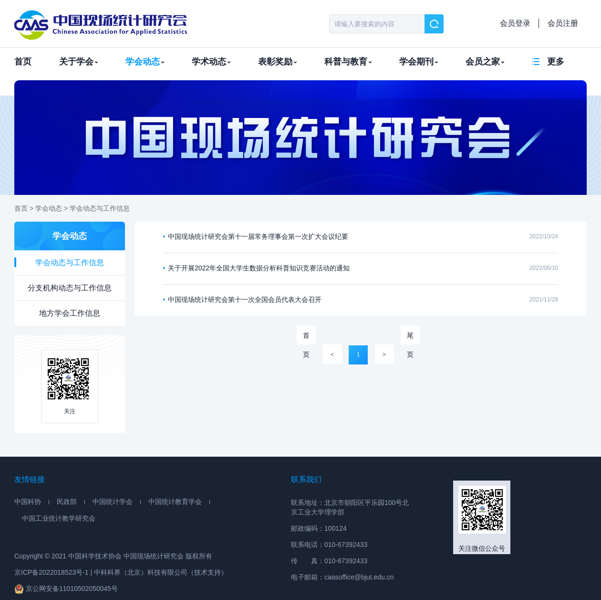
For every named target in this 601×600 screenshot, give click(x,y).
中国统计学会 (113, 501)
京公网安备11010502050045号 (66, 588)
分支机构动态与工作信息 (70, 288)
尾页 (410, 338)
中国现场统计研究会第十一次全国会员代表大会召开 (244, 299)
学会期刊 (418, 61)
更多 (555, 61)
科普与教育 (348, 61)
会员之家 (485, 61)
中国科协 (27, 501)
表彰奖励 (277, 61)
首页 (22, 61)
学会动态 (144, 61)
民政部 (67, 501)
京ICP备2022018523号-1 (51, 572)
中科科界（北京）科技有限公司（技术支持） (161, 572)
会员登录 (515, 23)
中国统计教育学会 (175, 501)
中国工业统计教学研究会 (58, 518)
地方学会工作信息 (69, 313)
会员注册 (563, 23)
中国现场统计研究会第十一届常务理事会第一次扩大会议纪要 (258, 236)
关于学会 (78, 61)
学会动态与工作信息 (100, 208)
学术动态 (211, 61)
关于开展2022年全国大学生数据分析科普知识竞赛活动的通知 (259, 268)
